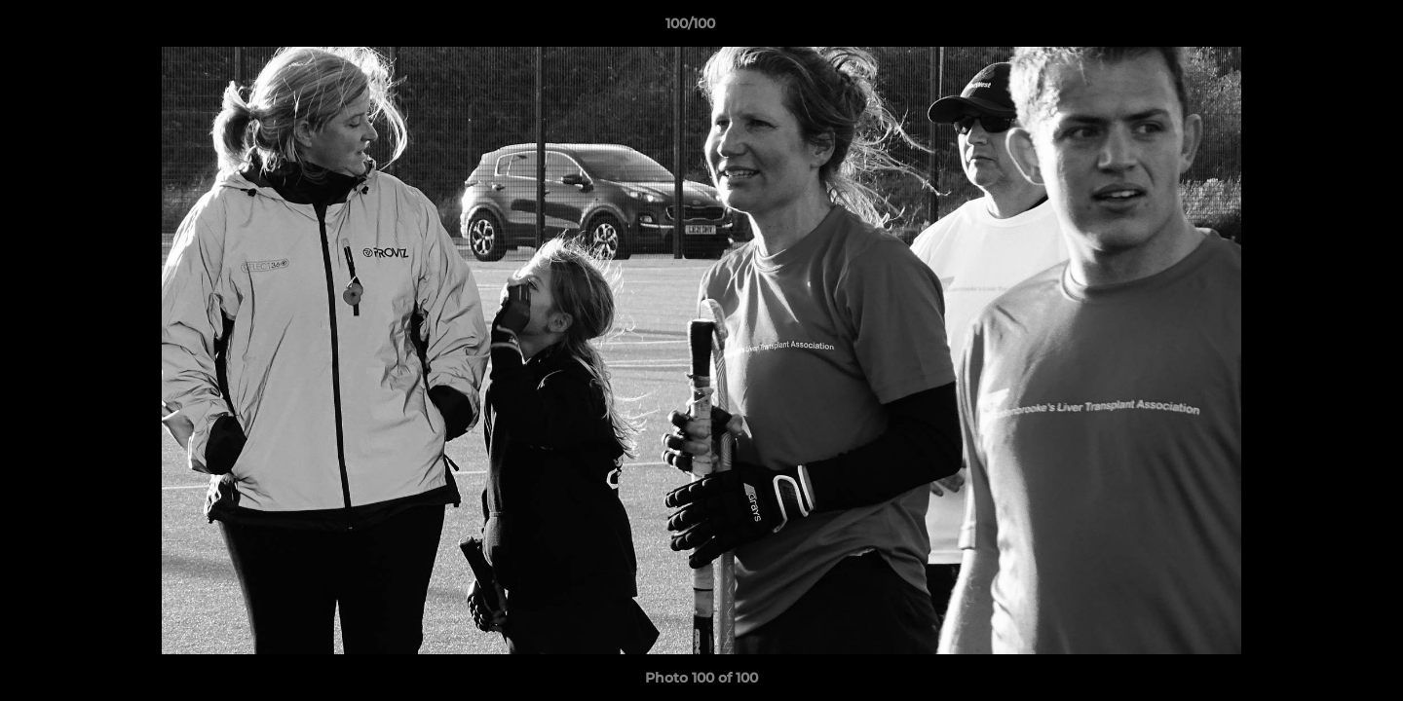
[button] (1321, 28)
